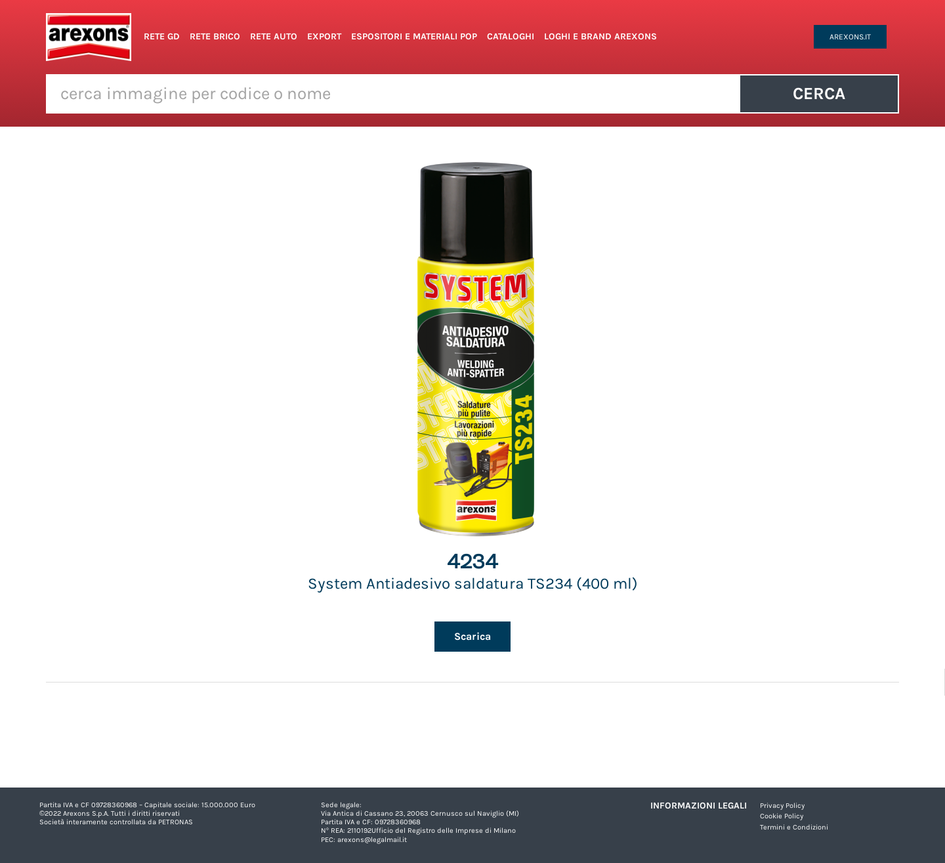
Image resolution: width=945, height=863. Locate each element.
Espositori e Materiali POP (414, 36)
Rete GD (162, 36)
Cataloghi (510, 36)
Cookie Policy (781, 816)
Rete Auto (273, 36)
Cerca (819, 93)
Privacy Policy (782, 805)
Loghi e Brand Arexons (600, 36)
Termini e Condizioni (794, 827)
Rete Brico (215, 36)
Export (324, 36)
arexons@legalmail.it (372, 839)
